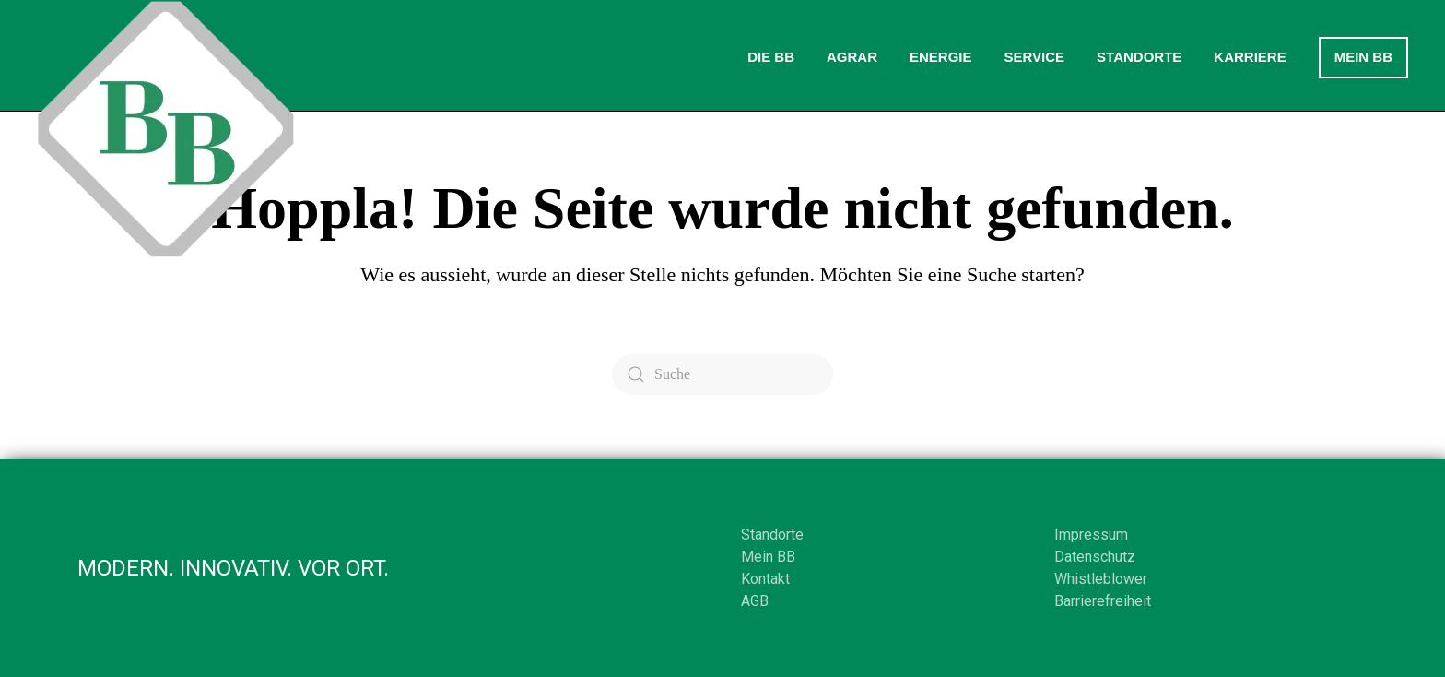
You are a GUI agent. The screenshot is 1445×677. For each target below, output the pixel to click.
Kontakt (765, 579)
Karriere (1250, 57)
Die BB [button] (770, 57)
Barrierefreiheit (1102, 601)
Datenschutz (1094, 556)
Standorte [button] (1139, 57)
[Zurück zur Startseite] (166, 129)
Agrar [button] (852, 57)
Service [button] (1034, 57)
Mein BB (1363, 57)
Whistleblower (1100, 579)
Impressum (1091, 534)
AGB (755, 601)
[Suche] (722, 374)
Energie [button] (941, 57)
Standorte (772, 534)
